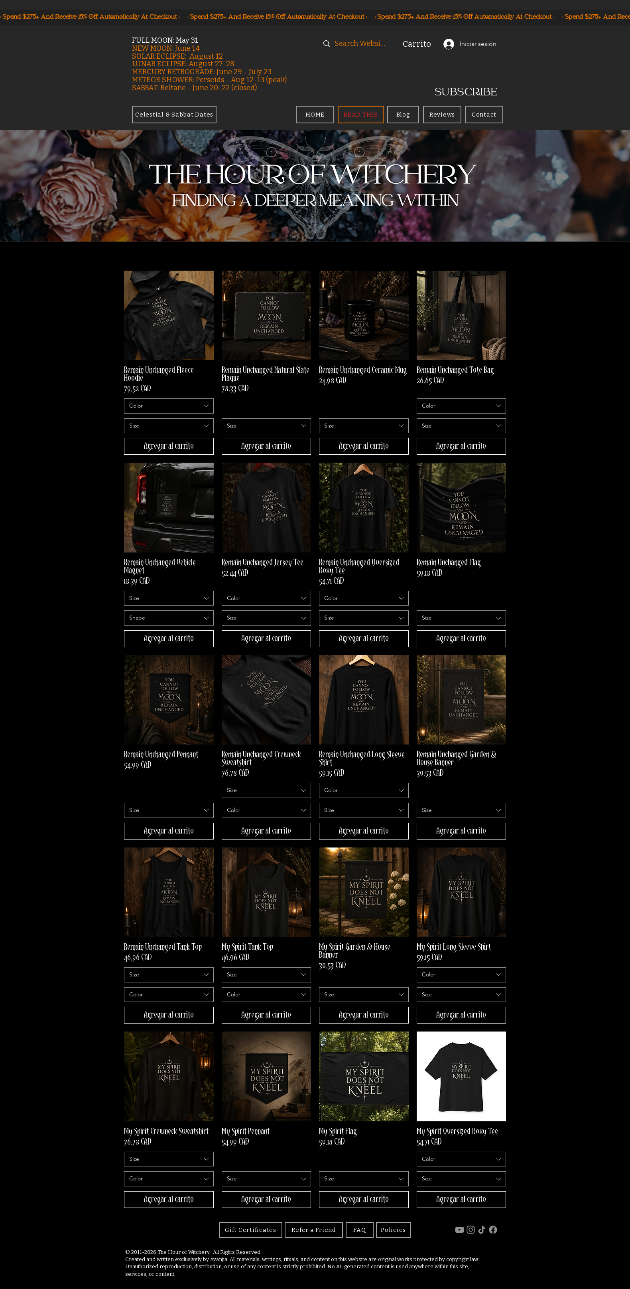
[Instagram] (470, 1229)
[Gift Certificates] (250, 1230)
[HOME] (315, 114)
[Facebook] (493, 1229)
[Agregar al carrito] (169, 446)
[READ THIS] (361, 114)
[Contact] (484, 114)
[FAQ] (360, 1230)
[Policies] (393, 1230)
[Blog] (403, 114)
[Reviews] (442, 114)
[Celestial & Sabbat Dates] (174, 114)
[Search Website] (361, 44)
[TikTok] (481, 1229)
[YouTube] (459, 1229)
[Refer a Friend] (314, 1230)
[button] (420, 44)
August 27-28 (211, 63)
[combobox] (169, 406)
